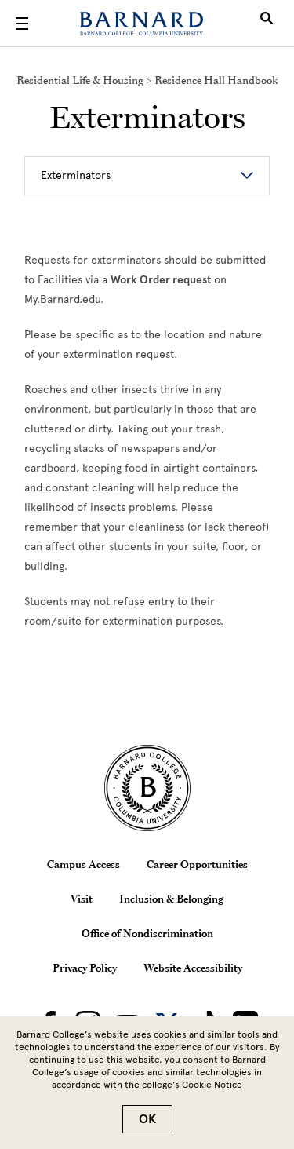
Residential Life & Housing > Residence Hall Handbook (147, 80)
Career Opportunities (197, 864)
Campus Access (83, 864)
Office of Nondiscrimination (147, 933)
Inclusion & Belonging (171, 899)
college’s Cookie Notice (192, 1084)
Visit (82, 899)
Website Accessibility (192, 968)
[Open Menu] (22, 24)
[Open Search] (266, 23)
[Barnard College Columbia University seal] (147, 788)
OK (147, 1119)
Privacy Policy (85, 968)
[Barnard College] (141, 23)
